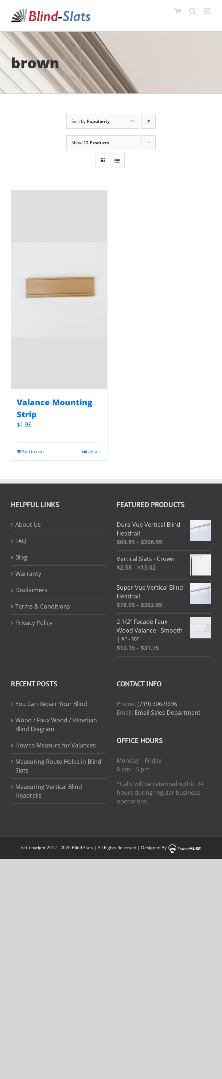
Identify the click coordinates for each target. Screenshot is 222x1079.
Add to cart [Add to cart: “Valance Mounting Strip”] (33, 451)
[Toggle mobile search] (192, 11)
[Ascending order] (148, 121)
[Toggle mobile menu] (207, 11)
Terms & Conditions (42, 606)
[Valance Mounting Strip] (59, 289)
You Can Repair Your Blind (51, 704)
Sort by (90, 121)
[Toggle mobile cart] (178, 11)
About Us (28, 525)
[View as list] (117, 160)
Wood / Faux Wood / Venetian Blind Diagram (56, 724)
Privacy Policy (33, 623)
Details (94, 451)
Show (90, 143)
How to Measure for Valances (55, 745)
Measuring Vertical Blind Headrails (48, 791)
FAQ (20, 541)
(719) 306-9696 (157, 704)
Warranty (28, 574)
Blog (21, 557)
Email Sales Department (167, 713)
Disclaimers (31, 590)
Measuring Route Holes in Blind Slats (58, 766)
